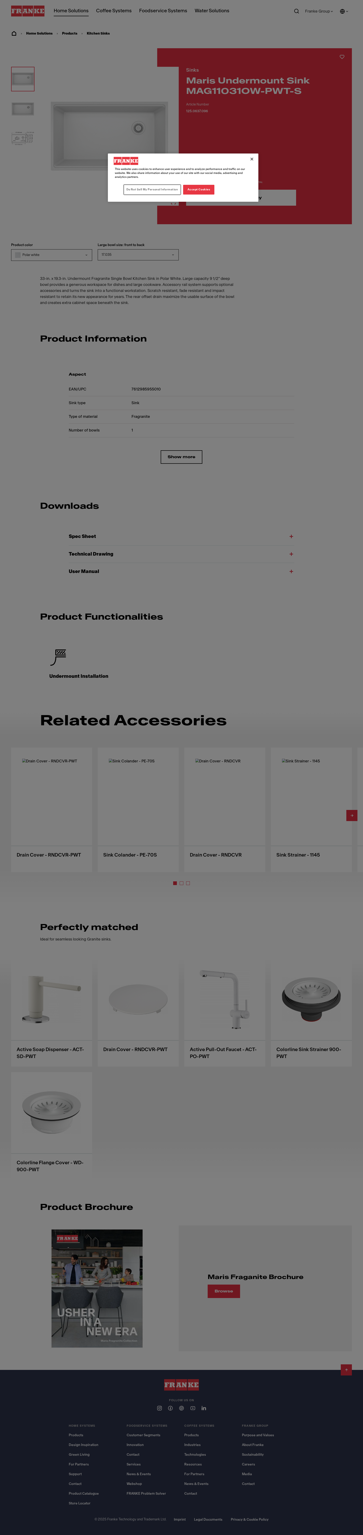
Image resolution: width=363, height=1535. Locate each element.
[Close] (252, 159)
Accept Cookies (199, 189)
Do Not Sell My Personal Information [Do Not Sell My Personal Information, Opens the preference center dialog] (152, 189)
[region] (183, 178)
